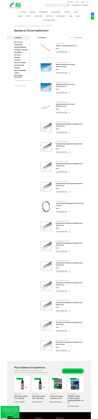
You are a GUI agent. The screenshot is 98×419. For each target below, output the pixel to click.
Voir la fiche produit (61, 52)
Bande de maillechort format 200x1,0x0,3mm (65, 66)
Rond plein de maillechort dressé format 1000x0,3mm (69, 343)
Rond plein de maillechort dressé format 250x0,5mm (69, 264)
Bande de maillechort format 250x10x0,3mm (65, 105)
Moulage (70, 16)
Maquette (20, 16)
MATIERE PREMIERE (43, 12)
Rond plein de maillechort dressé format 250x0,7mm (69, 304)
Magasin (82, 2)
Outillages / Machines (55, 12)
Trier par (72, 37)
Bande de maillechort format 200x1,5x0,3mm (65, 85)
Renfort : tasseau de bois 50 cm (66, 46)
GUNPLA (78, 16)
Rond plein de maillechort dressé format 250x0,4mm (69, 244)
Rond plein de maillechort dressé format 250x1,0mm (69, 323)
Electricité (75, 12)
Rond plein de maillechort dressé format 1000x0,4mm (69, 125)
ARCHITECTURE (49, 16)
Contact (77, 2)
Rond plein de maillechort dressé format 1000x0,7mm (69, 165)
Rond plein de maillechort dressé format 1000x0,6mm (69, 145)
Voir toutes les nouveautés (73, 371)
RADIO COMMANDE (61, 16)
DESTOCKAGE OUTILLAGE (49, 20)
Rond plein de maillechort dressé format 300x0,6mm (69, 284)
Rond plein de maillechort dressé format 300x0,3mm (69, 224)
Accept (10, 416)
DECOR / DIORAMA (38, 16)
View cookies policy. (11, 413)
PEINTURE (28, 16)
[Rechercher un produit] (57, 5)
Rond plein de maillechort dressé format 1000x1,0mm (69, 185)
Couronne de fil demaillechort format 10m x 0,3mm (69, 204)
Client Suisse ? (71, 2)
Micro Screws (23, 12)
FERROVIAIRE (32, 12)
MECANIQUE (67, 12)
